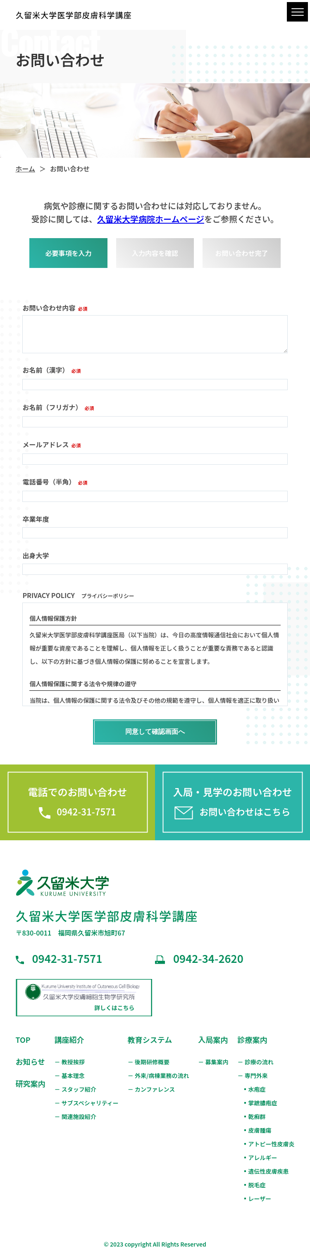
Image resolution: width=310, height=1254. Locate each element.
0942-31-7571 (59, 958)
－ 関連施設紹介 (75, 1116)
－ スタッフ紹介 (75, 1089)
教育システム (150, 1039)
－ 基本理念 (69, 1075)
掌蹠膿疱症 (262, 1103)
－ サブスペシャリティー (86, 1103)
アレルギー (262, 1157)
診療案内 (252, 1039)
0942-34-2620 (199, 958)
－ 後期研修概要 (148, 1062)
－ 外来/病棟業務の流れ (158, 1075)
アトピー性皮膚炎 (271, 1144)
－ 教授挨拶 (69, 1062)
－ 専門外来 (253, 1075)
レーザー (260, 1198)
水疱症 (257, 1089)
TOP (23, 1039)
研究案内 (30, 1083)
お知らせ (30, 1061)
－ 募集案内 (213, 1062)
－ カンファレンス (151, 1089)
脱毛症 (257, 1185)
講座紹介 (69, 1039)
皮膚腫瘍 (260, 1130)
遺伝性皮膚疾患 (268, 1171)
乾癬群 (257, 1116)
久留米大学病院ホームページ (150, 219)
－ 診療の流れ (256, 1062)
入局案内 (213, 1039)
